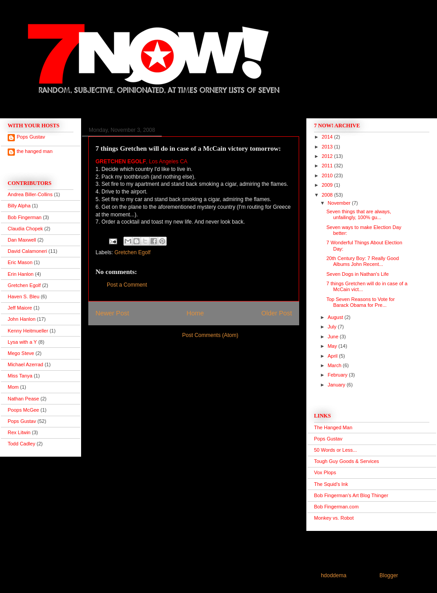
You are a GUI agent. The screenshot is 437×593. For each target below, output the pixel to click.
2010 (328, 175)
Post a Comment (127, 285)
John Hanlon (22, 319)
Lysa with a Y (22, 342)
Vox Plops (325, 472)
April (333, 356)
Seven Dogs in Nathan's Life (357, 274)
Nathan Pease (23, 398)
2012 (328, 156)
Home (195, 313)
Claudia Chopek (25, 228)
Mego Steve (21, 353)
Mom (13, 387)
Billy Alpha (19, 205)
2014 (328, 136)
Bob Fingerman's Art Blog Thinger (351, 495)
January (337, 384)
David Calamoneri (27, 251)
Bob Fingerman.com (336, 506)
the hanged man (35, 151)
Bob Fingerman (24, 217)
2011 (328, 165)
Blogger (388, 575)
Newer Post (112, 313)
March (335, 365)
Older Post (276, 313)
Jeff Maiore (20, 307)
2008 (328, 195)
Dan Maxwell (22, 240)
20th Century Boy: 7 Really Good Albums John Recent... (362, 261)
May (333, 346)
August (336, 317)
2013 (328, 146)
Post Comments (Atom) (210, 335)
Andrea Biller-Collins (30, 194)
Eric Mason (20, 262)
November (340, 203)
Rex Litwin (19, 432)
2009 (328, 185)
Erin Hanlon (20, 274)
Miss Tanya (20, 375)
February (338, 374)
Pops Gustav (31, 136)
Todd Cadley (21, 443)
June (334, 336)
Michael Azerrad (25, 364)
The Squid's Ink (331, 484)
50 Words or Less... (335, 450)
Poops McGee (23, 410)
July (333, 326)
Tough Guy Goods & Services (346, 461)
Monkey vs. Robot (334, 518)
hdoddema (333, 575)
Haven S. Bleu (23, 296)
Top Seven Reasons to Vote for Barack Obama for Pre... (360, 302)
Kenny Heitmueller (28, 330)
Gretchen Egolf (132, 252)
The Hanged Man (333, 427)
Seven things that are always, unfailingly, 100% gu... (358, 214)
